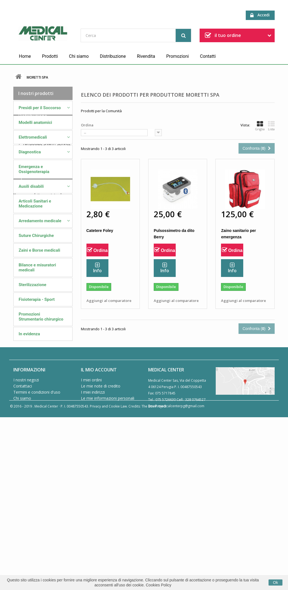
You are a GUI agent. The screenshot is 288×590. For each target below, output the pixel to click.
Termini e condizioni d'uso (36, 550)
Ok (275, 582)
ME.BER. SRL (33, 372)
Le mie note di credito (100, 544)
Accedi (260, 15)
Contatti (208, 56)
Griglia (260, 126)
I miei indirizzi (93, 550)
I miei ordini (91, 538)
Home (25, 56)
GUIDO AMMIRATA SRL (41, 403)
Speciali (26, 463)
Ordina (87, 125)
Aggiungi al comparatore (108, 300)
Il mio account (99, 528)
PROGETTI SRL (35, 421)
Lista (271, 126)
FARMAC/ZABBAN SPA (41, 395)
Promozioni (177, 56)
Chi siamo (79, 56)
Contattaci (22, 544)
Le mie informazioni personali (107, 556)
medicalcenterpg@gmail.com (181, 564)
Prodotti (50, 56)
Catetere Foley (99, 230)
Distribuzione (113, 56)
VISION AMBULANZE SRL (43, 429)
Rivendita (146, 56)
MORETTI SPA (34, 412)
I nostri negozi (26, 538)
